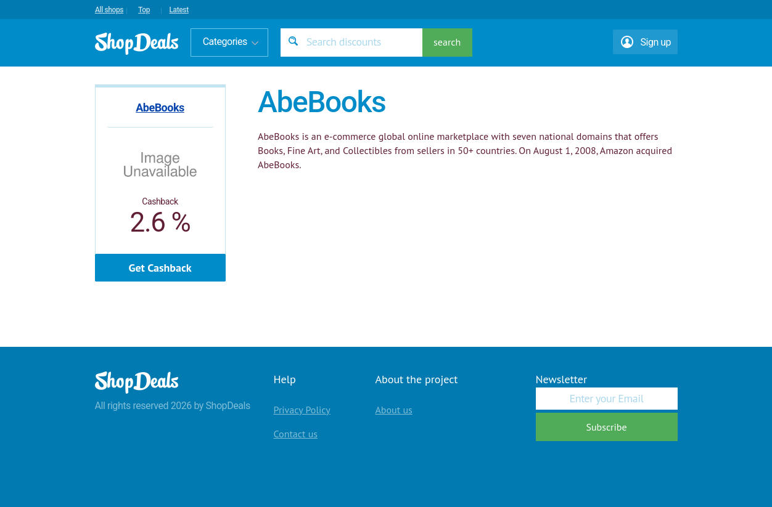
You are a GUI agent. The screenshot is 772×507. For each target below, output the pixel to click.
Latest (178, 10)
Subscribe (606, 427)
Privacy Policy (302, 410)
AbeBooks (160, 107)
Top (144, 10)
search (447, 42)
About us (394, 410)
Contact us (296, 434)
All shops (109, 10)
